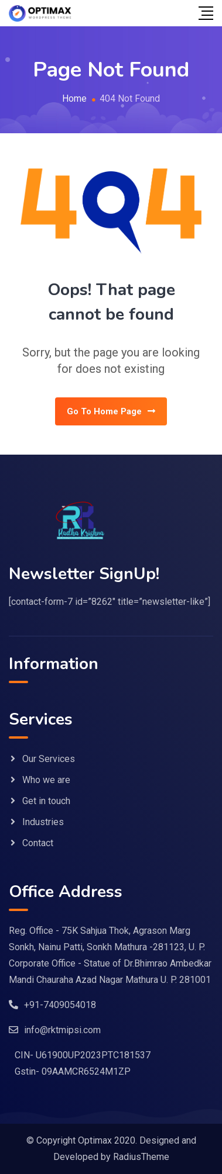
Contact (37, 843)
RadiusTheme (141, 1156)
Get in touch (46, 800)
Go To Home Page (111, 411)
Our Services (48, 758)
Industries (43, 821)
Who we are (46, 779)
